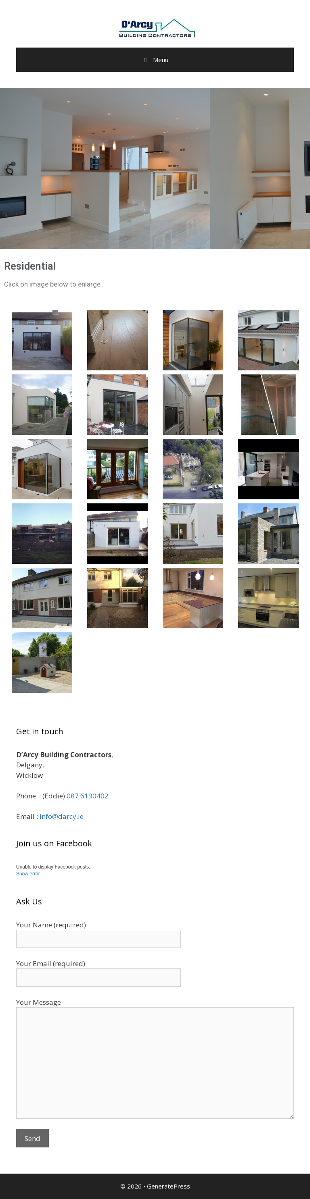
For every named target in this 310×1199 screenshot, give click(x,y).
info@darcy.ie (62, 816)
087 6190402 (88, 795)
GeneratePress (168, 1186)
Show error (28, 874)
